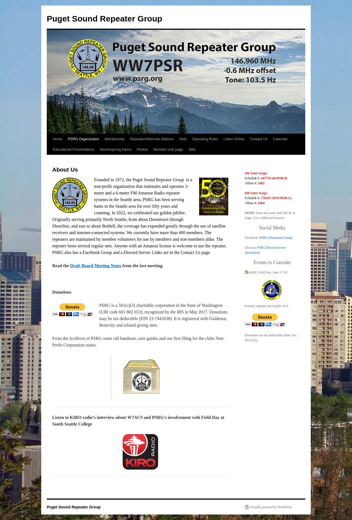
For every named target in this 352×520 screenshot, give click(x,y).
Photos (142, 149)
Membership (115, 139)
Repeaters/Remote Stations (152, 139)
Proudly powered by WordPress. (271, 507)
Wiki (192, 149)
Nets (183, 139)
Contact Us (259, 139)
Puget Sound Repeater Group (104, 18)
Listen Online (234, 139)
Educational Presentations (73, 149)
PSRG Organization (83, 139)
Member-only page (168, 149)
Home (57, 139)
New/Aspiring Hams (115, 149)
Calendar (280, 139)
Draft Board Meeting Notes (95, 265)
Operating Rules (205, 139)
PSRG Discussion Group (275, 238)
